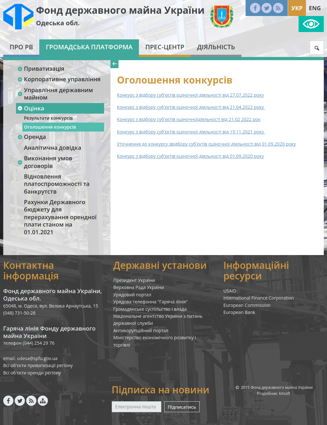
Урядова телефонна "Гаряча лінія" (150, 302)
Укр (296, 8)
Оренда (31, 136)
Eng (315, 8)
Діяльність (216, 47)
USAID (229, 291)
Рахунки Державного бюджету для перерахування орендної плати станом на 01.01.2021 (60, 217)
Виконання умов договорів (44, 161)
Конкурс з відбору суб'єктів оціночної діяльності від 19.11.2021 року (191, 132)
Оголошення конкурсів (50, 127)
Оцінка (30, 108)
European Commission (246, 305)
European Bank (239, 312)
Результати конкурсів (48, 118)
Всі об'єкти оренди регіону (32, 373)
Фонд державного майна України (120, 10)
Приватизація (40, 68)
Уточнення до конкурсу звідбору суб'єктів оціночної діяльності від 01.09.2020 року (206, 144)
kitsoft (284, 393)
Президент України (134, 280)
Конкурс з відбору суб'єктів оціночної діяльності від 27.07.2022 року (190, 95)
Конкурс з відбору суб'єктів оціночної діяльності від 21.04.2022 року (191, 107)
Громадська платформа (89, 47)
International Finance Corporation (258, 298)
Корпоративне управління (59, 79)
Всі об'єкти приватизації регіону (38, 365)
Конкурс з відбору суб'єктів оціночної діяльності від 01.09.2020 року (190, 156)
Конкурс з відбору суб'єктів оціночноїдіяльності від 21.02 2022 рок (188, 119)
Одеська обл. (58, 23)
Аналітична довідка (52, 147)
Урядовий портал (132, 295)
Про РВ (21, 47)
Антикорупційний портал (141, 330)
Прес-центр (164, 47)
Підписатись (182, 407)
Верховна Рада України (138, 287)
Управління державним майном (55, 93)
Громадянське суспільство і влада (150, 309)
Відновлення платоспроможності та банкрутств (56, 183)
